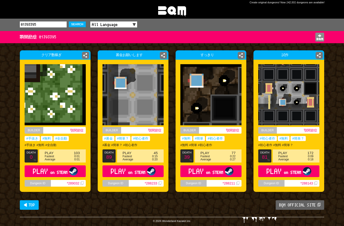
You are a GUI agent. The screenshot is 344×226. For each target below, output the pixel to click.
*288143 (309, 183)
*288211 (231, 183)
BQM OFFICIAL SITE (300, 205)
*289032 (75, 183)
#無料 (47, 138)
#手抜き (32, 138)
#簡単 (199, 138)
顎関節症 (77, 130)
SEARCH (77, 24)
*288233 (153, 183)
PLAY (55, 171)
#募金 (108, 138)
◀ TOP (29, 205)
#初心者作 (140, 138)
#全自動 (61, 138)
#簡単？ (123, 138)
